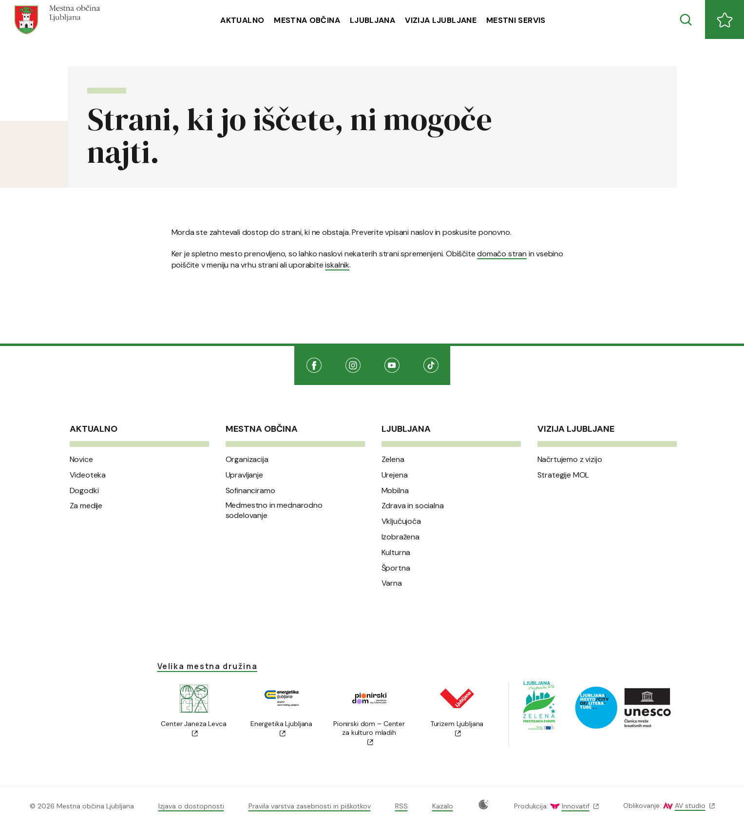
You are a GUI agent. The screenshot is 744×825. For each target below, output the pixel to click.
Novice (81, 459)
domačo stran (502, 254)
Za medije (86, 506)
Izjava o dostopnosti (191, 806)
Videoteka (88, 475)
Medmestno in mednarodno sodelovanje (274, 510)
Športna (396, 568)
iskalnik (337, 265)
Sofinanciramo (250, 491)
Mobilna (395, 491)
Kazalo (442, 806)
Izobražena (401, 537)
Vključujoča (401, 521)
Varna (392, 583)
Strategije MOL (563, 475)
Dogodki (84, 491)
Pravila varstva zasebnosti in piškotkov (309, 806)
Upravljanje (244, 475)
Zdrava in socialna (413, 506)
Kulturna (396, 552)
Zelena (393, 459)
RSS (401, 806)
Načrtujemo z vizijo (569, 459)
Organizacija (247, 459)
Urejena (395, 475)
